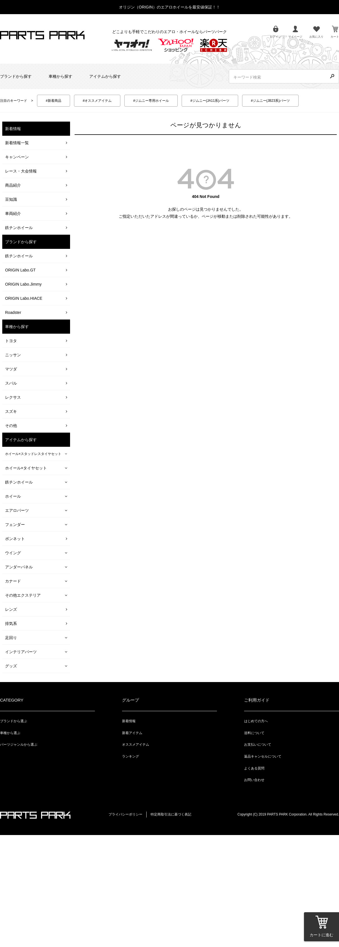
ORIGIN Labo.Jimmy (23, 284)
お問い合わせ (254, 780)
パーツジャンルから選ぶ (18, 745)
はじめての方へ (256, 721)
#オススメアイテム (97, 101)
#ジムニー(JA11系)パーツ (209, 101)
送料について (254, 733)
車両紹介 (13, 213)
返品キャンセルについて (262, 756)
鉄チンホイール (19, 227)
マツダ (11, 369)
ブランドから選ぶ (13, 721)
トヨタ (11, 340)
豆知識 (11, 199)
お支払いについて (257, 745)
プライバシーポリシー (125, 814)
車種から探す (60, 76)
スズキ (11, 411)
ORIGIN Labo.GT (20, 270)
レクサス (13, 397)
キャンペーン (17, 157)
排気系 (11, 623)
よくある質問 (254, 768)
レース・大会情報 (21, 171)
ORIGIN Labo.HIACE (23, 298)
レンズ (11, 609)
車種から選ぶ (10, 733)
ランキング (130, 756)
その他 (11, 425)
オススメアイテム (135, 745)
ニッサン (13, 355)
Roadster (13, 312)
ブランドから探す (16, 76)
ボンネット (15, 538)
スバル (11, 383)
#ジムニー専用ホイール (151, 101)
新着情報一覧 (17, 143)
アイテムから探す (105, 76)
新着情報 (129, 721)
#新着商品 (53, 101)
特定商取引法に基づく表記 (171, 814)
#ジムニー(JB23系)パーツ (270, 101)
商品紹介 (13, 185)
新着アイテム (132, 733)
